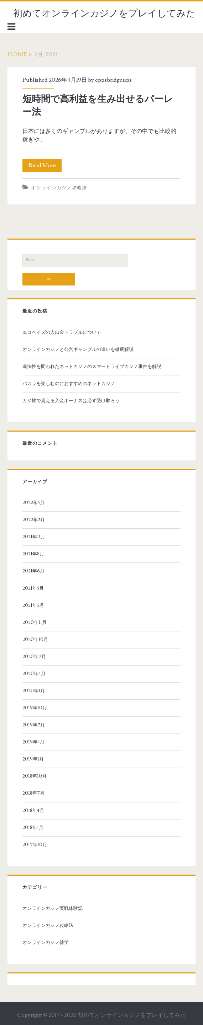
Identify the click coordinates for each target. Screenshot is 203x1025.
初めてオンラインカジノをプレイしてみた (104, 13)
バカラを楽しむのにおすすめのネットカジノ (68, 383)
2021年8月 (33, 554)
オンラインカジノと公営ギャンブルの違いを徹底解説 (78, 349)
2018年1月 (32, 828)
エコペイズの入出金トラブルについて (61, 332)
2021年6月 (33, 571)
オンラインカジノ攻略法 (59, 188)
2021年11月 (33, 537)
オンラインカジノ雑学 (45, 942)
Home (17, 54)
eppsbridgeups (113, 80)
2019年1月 (33, 759)
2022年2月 (33, 520)
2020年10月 (35, 639)
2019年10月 (34, 708)
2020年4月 (34, 674)
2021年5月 (33, 588)
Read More (44, 165)
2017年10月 (34, 845)
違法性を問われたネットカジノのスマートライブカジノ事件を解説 (91, 366)
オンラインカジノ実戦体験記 (52, 908)
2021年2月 (33, 605)
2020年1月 (33, 691)
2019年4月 (33, 742)
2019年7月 (33, 725)
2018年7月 (33, 793)
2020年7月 (34, 657)
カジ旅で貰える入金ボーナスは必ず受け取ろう (71, 401)
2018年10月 (34, 776)
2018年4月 (33, 810)
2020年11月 (34, 622)
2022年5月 (33, 503)
